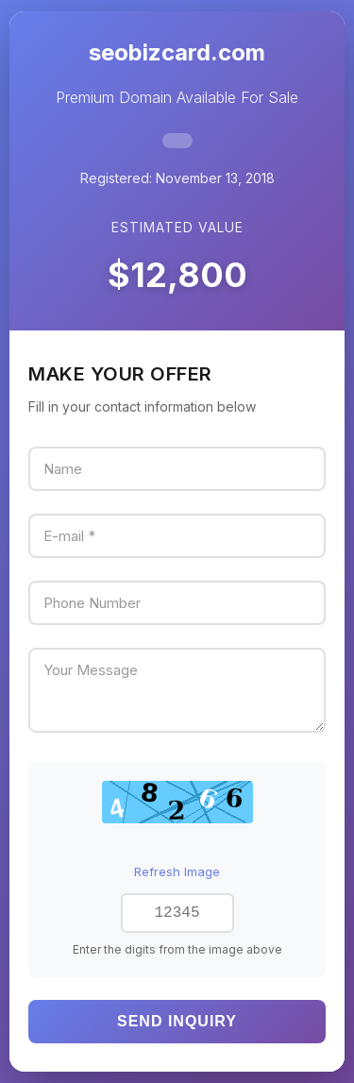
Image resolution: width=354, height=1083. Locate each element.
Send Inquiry (177, 1023)
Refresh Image (177, 869)
